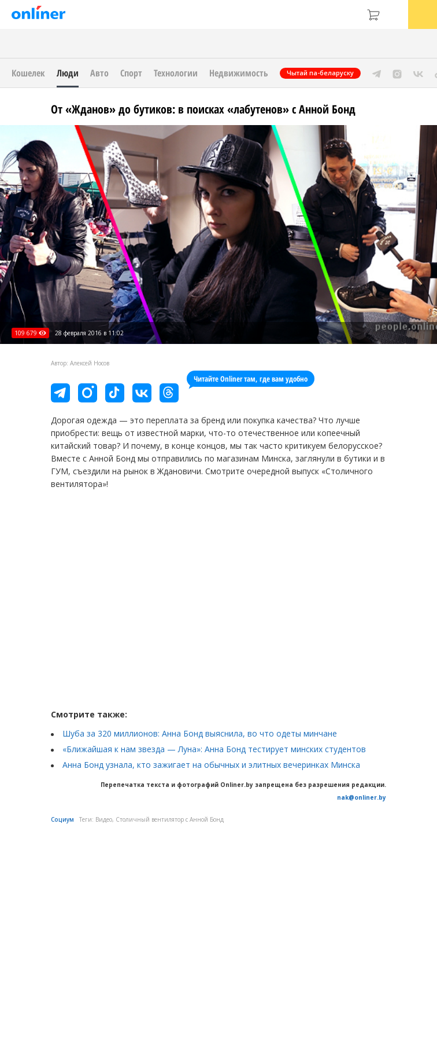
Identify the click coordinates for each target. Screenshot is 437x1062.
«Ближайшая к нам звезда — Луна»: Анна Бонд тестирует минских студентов (214, 749)
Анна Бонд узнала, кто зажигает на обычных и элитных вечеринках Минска (211, 764)
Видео (103, 819)
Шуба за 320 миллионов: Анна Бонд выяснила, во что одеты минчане (199, 733)
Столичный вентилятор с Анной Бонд (170, 819)
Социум (62, 819)
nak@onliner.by (361, 797)
